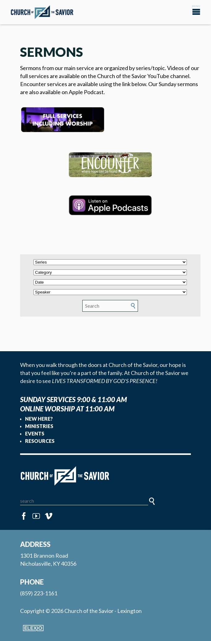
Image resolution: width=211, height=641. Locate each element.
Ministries (39, 426)
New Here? (39, 419)
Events (34, 433)
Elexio (33, 628)
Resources (39, 441)
